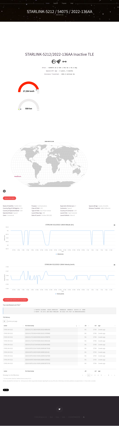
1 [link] (88, 375)
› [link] (111, 375)
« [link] (82, 375)
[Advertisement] (52, 36)
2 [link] (91, 375)
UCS (30, 378)
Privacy (57, 417)
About (51, 417)
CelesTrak (14, 378)
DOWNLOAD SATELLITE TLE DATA (15, 300)
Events (63, 417)
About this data (9, 198)
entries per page (12, 321)
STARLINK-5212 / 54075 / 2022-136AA (59, 11)
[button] (25, 326)
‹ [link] (85, 375)
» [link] (114, 375)
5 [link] (101, 375)
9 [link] (108, 375)
